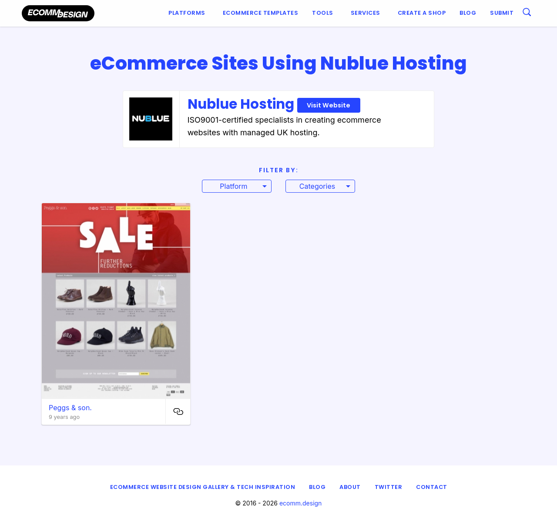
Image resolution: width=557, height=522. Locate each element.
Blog (468, 13)
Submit (501, 13)
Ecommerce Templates (261, 13)
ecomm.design (300, 503)
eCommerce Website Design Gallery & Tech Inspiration (202, 487)
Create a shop (422, 13)
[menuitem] (188, 13)
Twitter (389, 487)
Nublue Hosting (274, 104)
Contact (431, 487)
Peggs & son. (70, 407)
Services (365, 13)
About (350, 487)
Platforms (186, 13)
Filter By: (279, 170)
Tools (322, 13)
